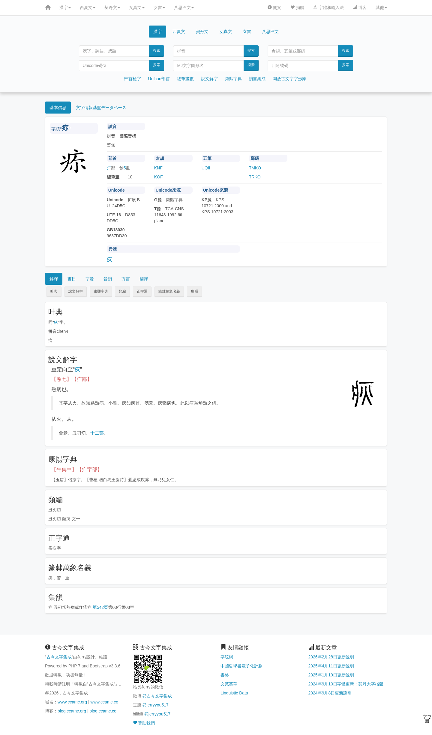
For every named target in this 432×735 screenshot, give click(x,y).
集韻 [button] (194, 291)
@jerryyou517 (155, 705)
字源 (90, 278)
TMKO (255, 168)
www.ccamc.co (104, 702)
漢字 (65, 7)
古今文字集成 (59, 657)
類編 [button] (122, 291)
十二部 (97, 433)
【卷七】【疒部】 (71, 379)
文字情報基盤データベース (101, 107)
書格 (224, 675)
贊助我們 (144, 723)
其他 (381, 7)
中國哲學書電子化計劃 (241, 666)
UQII (206, 168)
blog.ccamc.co (102, 711)
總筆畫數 (185, 78)
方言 (126, 278)
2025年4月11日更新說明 (331, 666)
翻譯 (144, 278)
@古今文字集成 (157, 696)
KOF (158, 177)
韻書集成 (257, 78)
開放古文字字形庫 (289, 78)
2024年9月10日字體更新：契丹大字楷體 (346, 684)
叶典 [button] (54, 291)
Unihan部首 (159, 78)
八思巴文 (184, 7)
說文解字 (209, 78)
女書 (159, 7)
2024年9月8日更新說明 (330, 693)
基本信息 (58, 107)
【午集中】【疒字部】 (76, 469)
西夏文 (87, 7)
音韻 (108, 278)
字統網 (226, 657)
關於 (274, 7)
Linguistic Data (234, 693)
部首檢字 (132, 78)
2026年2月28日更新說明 (331, 657)
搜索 (156, 50)
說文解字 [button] (75, 291)
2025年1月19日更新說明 (331, 675)
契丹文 (112, 7)
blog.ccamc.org (72, 711)
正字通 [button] (142, 291)
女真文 (137, 7)
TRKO (255, 177)
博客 (360, 7)
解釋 (54, 278)
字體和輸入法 (328, 7)
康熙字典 (233, 78)
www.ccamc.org (72, 702)
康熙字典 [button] (101, 291)
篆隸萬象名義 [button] (169, 291)
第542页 (100, 607)
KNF (158, 168)
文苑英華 (228, 684)
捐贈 (297, 7)
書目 (72, 278)
